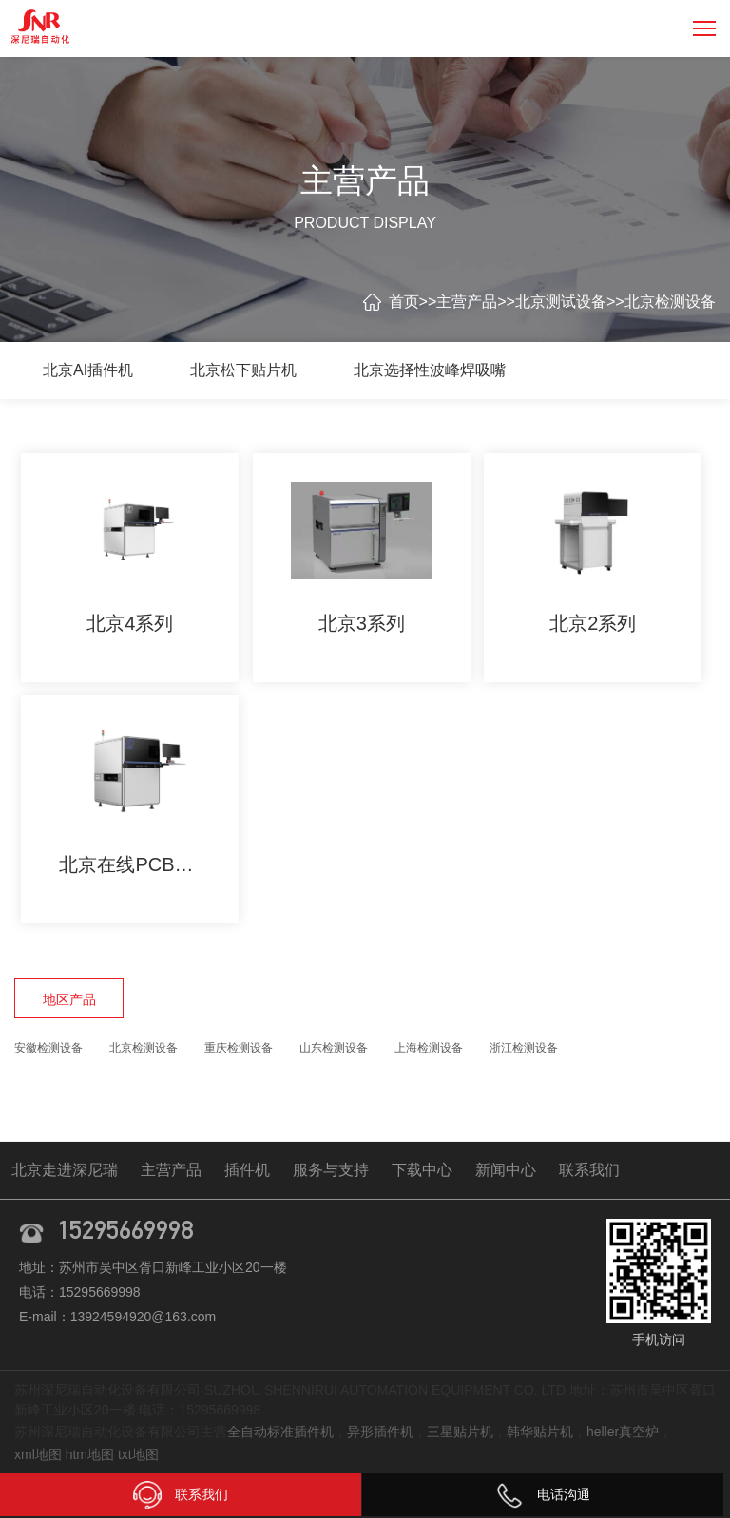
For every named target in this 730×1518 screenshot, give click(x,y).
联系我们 (589, 1170)
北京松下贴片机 (243, 370)
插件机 (247, 1170)
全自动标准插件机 (280, 1431)
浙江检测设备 (524, 1047)
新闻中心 (505, 1170)
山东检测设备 (333, 1047)
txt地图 (138, 1454)
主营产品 (466, 302)
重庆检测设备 (238, 1047)
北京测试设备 (560, 302)
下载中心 (422, 1170)
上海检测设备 (428, 1047)
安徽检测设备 (48, 1047)
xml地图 (38, 1454)
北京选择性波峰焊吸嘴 (430, 370)
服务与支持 (331, 1170)
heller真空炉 (622, 1431)
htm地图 (90, 1454)
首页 (404, 302)
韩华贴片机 (540, 1431)
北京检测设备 (670, 302)
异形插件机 (380, 1431)
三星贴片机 (460, 1431)
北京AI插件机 (88, 370)
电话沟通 (542, 1494)
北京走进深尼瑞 (64, 1170)
